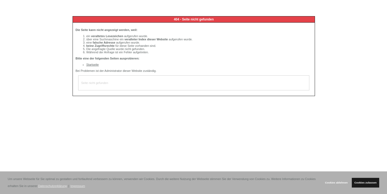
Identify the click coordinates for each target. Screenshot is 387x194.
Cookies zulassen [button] (365, 182)
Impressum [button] (77, 186)
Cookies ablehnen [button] (336, 182)
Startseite (92, 64)
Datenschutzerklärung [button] (52, 186)
